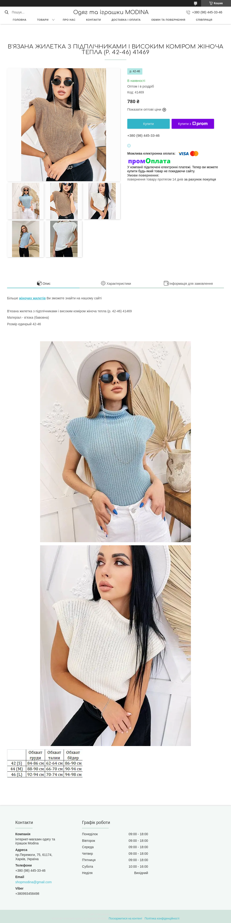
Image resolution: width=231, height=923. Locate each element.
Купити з (192, 124)
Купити (148, 124)
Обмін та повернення (168, 19)
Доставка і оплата (126, 19)
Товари (43, 19)
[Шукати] (6, 12)
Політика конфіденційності (161, 918)
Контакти (93, 19)
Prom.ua (137, 914)
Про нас (69, 19)
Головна (19, 19)
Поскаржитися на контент (125, 918)
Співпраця (204, 19)
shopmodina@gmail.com (33, 882)
